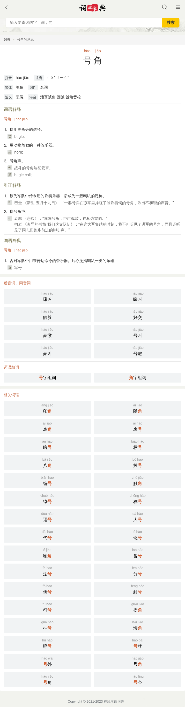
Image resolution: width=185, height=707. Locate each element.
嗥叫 (138, 296)
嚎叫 (47, 296)
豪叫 (47, 350)
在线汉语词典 (114, 701)
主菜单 (178, 7)
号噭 (138, 350)
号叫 (138, 332)
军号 (19, 97)
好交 (138, 314)
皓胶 (47, 314)
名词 (44, 87)
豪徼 (47, 332)
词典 (7, 39)
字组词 (47, 377)
